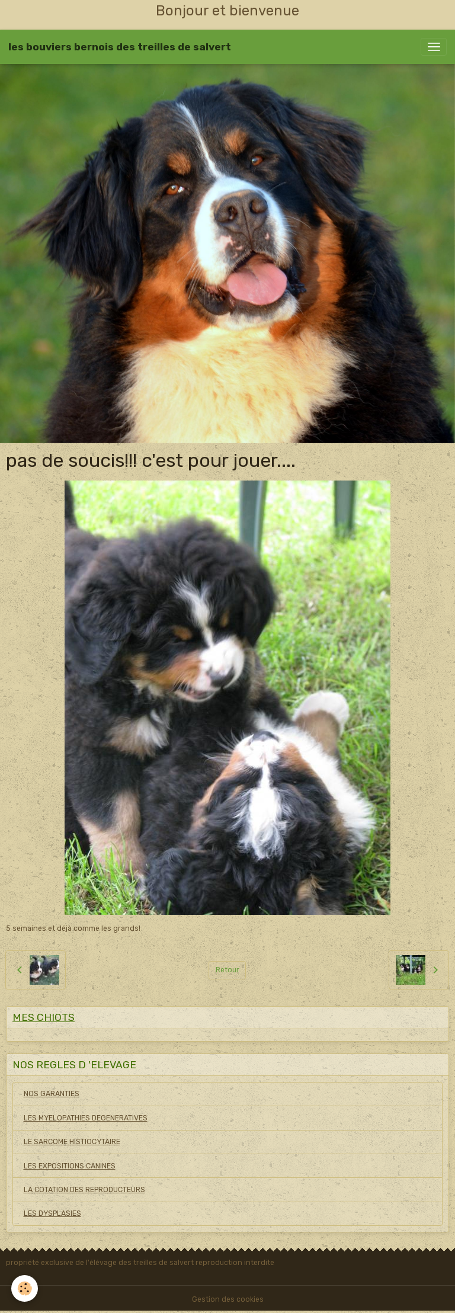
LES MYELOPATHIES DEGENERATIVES (86, 1118)
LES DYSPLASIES (52, 1213)
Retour (227, 970)
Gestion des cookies (228, 1299)
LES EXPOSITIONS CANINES (70, 1166)
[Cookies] (25, 1288)
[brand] (119, 47)
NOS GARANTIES (51, 1094)
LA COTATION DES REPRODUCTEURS (84, 1190)
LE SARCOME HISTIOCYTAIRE (72, 1142)
